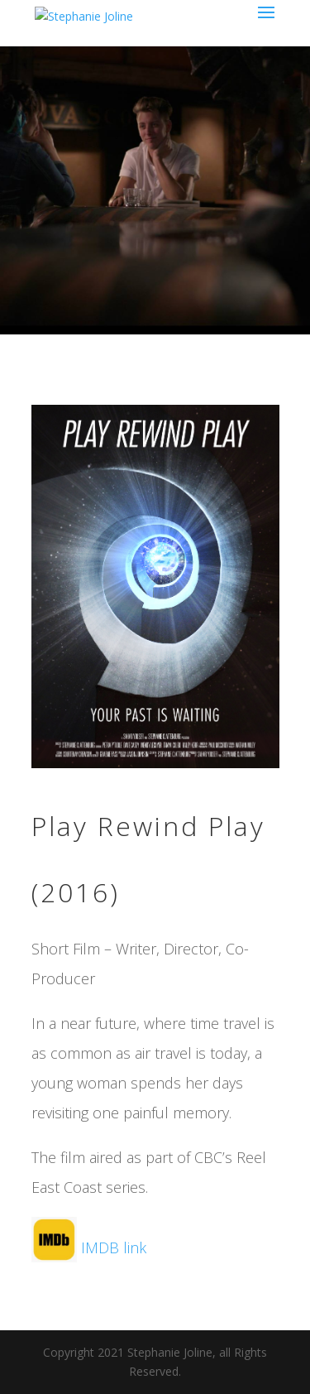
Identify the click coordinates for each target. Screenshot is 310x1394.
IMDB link (88, 1247)
